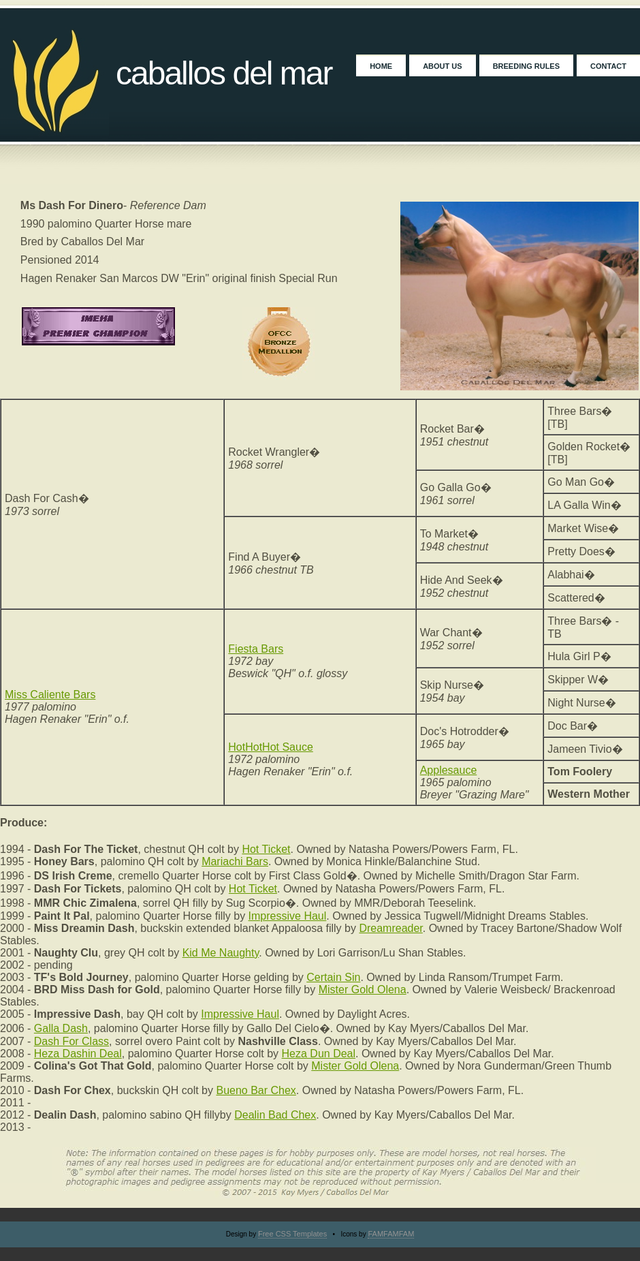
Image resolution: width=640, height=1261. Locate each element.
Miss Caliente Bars (50, 694)
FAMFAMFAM (391, 1234)
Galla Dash (61, 1028)
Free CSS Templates (292, 1234)
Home (381, 66)
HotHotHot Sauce (270, 747)
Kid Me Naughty (220, 953)
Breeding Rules (526, 66)
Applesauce (448, 770)
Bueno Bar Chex (255, 1090)
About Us (442, 66)
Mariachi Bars (235, 861)
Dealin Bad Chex (275, 1115)
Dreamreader (390, 928)
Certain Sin (333, 977)
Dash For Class (71, 1041)
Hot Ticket (266, 849)
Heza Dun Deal (319, 1053)
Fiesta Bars (255, 649)
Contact (608, 66)
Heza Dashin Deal (78, 1053)
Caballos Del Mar (224, 73)
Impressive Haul (288, 916)
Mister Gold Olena (362, 989)
